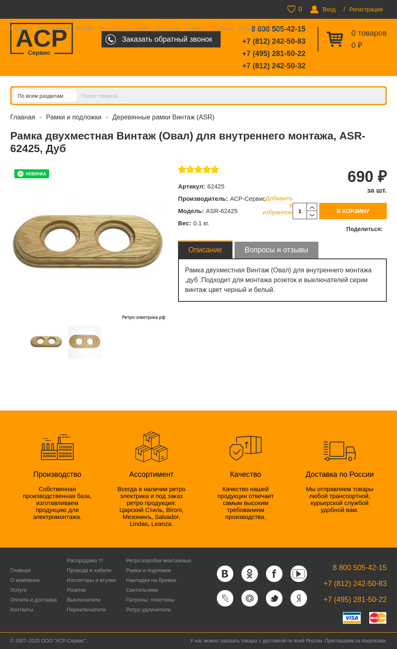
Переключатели (86, 609)
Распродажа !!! (85, 560)
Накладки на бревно (151, 580)
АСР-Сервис (248, 198)
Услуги (84, 28)
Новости (197, 28)
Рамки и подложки (74, 117)
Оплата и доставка (124, 28)
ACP (42, 39)
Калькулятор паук (261, 28)
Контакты (167, 28)
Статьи (223, 28)
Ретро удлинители (148, 609)
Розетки (76, 590)
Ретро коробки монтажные (158, 560)
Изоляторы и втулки (91, 580)
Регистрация (366, 9)
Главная (21, 28)
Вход (329, 9)
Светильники (142, 590)
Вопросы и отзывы (276, 250)
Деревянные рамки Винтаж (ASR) (163, 117)
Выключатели (83, 600)
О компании (54, 28)
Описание (205, 250)
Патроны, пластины (150, 600)
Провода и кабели (89, 570)
